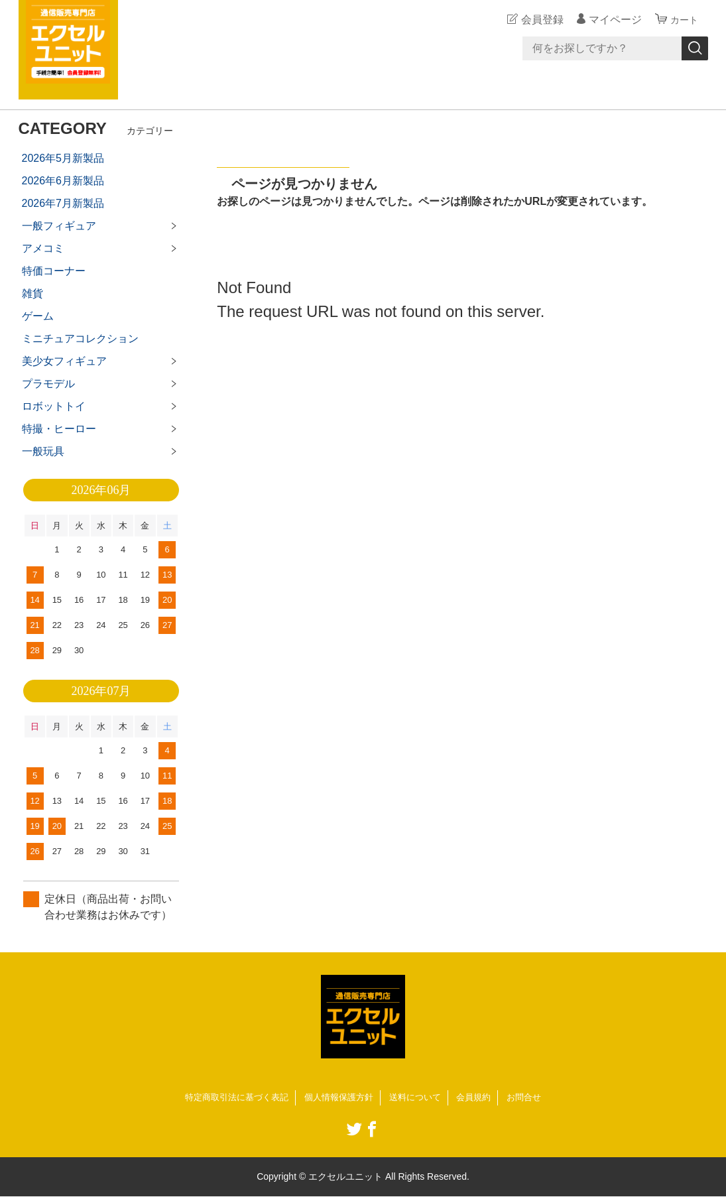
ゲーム (38, 316)
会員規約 (480, 1097)
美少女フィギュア (64, 361)
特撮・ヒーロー (59, 428)
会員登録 (538, 19)
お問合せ (533, 1097)
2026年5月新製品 (63, 158)
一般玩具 (43, 451)
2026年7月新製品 (63, 203)
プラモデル (48, 383)
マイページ (611, 19)
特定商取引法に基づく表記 (229, 1097)
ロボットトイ (54, 406)
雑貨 (32, 293)
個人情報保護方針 (338, 1097)
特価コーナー (54, 271)
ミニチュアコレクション (80, 338)
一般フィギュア (59, 225)
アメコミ (43, 248)
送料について (419, 1097)
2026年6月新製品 (63, 180)
